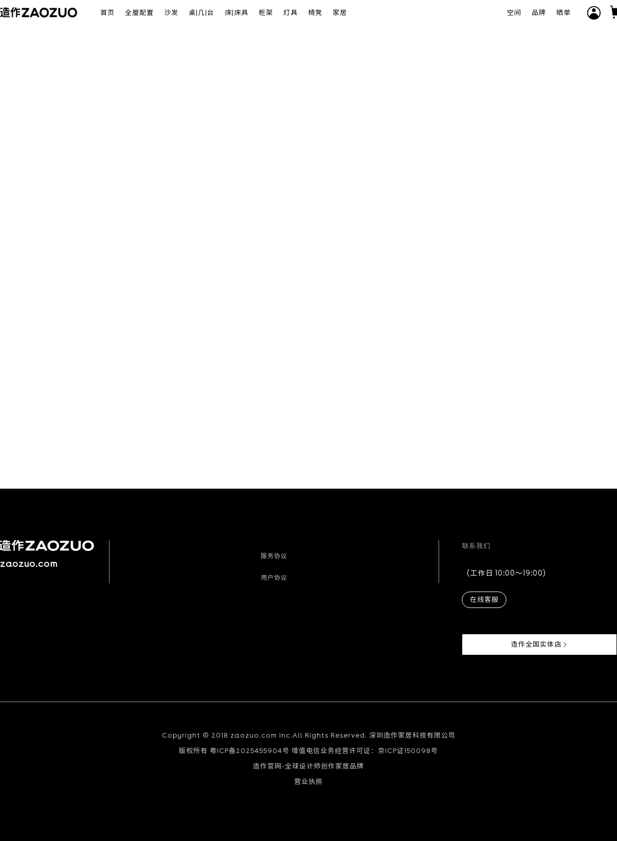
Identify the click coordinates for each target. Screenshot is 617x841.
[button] (594, 13)
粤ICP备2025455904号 (249, 750)
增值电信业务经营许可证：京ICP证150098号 (365, 750)
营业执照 (308, 781)
